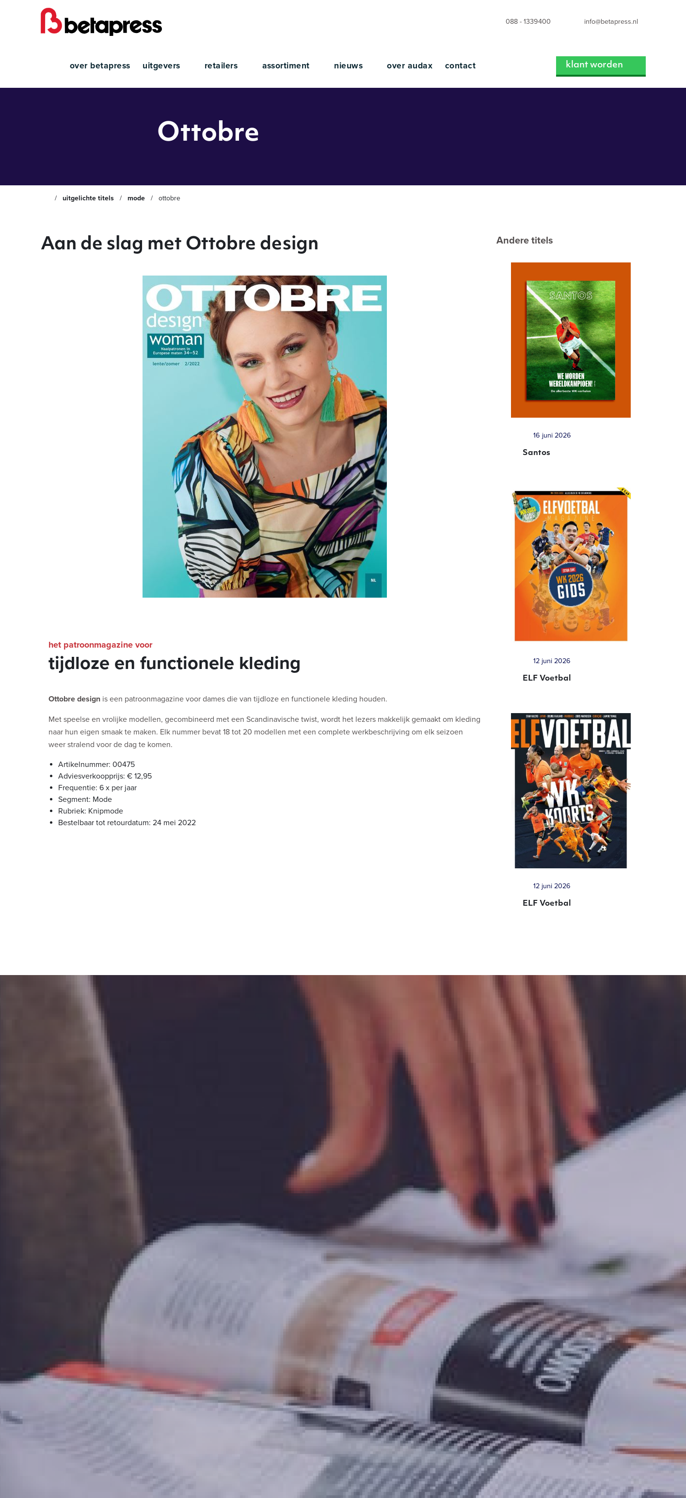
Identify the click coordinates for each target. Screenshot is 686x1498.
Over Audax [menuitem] (409, 66)
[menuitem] (519, 22)
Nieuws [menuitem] (354, 66)
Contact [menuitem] (460, 66)
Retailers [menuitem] (227, 66)
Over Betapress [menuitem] (100, 66)
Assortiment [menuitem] (292, 66)
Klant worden (601, 65)
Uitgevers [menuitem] (167, 66)
